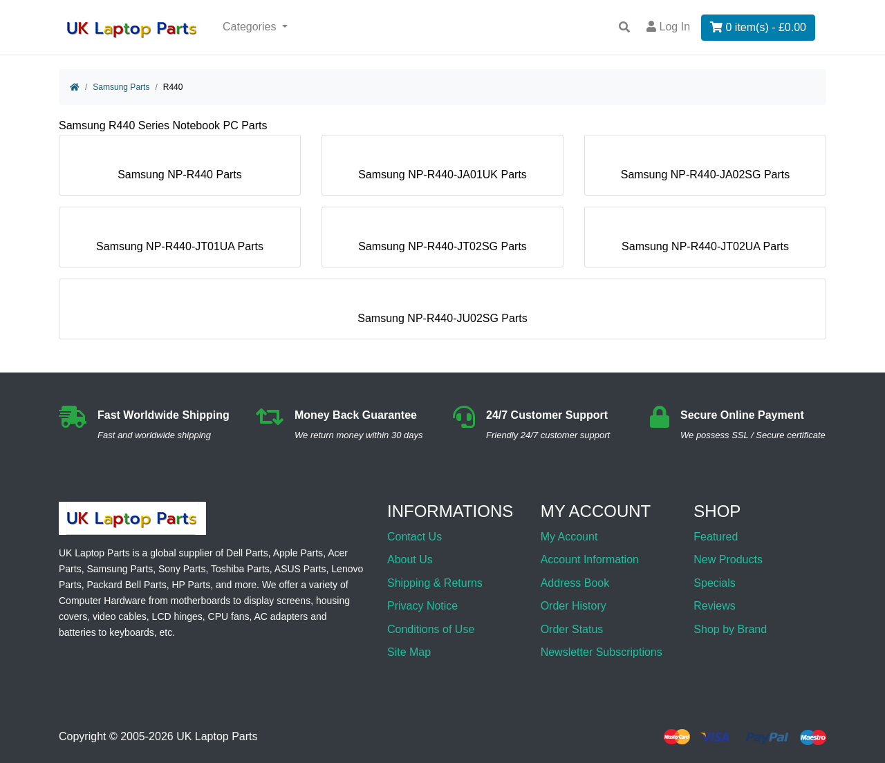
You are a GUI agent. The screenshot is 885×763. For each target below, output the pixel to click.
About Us (410, 559)
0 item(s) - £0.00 (758, 27)
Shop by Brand (730, 629)
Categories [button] (251, 26)
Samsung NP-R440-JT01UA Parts (179, 241)
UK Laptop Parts (216, 737)
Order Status (572, 629)
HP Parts (190, 584)
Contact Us (414, 537)
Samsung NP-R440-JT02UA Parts (705, 241)
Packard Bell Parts (126, 584)
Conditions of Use (430, 629)
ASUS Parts (300, 568)
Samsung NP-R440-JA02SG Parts (705, 169)
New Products (728, 559)
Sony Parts (181, 568)
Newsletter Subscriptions (601, 652)
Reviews (714, 606)
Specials (714, 583)
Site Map (409, 652)
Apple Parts (298, 552)
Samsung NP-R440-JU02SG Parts (442, 313)
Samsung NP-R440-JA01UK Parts (442, 169)
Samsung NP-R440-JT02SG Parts (442, 241)
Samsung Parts (121, 87)
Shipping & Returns (435, 583)
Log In (668, 26)
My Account (569, 537)
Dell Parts (247, 552)
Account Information (590, 559)
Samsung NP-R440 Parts (180, 169)
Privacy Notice (422, 606)
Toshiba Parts (240, 568)
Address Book (575, 583)
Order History (573, 606)
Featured (715, 537)
